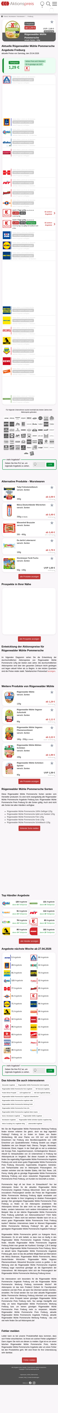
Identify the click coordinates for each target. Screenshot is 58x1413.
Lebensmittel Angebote (35, 1152)
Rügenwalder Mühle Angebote (32, 1144)
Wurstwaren (21, 16)
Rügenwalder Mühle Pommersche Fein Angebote (17, 1117)
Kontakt (21, 1405)
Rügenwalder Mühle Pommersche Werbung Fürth (17, 1132)
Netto (54, 1243)
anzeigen (51, 671)
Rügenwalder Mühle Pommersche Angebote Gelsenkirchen (20, 1125)
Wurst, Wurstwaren (10, 16)
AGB (28, 1402)
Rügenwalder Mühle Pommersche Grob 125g (25, 848)
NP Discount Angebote (42, 1117)
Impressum (23, 1402)
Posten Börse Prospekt (9, 1121)
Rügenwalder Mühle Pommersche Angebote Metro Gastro (20, 1140)
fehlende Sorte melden (29, 856)
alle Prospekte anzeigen (29, 639)
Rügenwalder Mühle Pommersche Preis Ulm (15, 1136)
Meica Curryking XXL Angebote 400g (13, 1152)
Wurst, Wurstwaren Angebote (11, 1144)
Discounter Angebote (8, 1113)
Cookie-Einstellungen (33, 1405)
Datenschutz (34, 1402)
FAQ (25, 1405)
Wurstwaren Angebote (9, 1148)
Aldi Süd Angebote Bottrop (42, 1121)
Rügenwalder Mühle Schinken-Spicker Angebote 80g (35, 1148)
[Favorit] (51, 21)
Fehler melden (29, 1388)
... (26, 16)
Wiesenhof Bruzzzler (26, 1290)
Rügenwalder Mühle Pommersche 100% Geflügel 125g (29, 839)
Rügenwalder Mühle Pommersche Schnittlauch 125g (28, 850)
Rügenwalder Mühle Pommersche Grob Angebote (33, 1113)
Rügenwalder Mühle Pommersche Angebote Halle (17, 1128)
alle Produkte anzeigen (29, 577)
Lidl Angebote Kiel (25, 1121)
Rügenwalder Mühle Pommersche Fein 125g (25, 845)
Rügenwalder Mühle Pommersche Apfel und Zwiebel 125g (31, 842)
